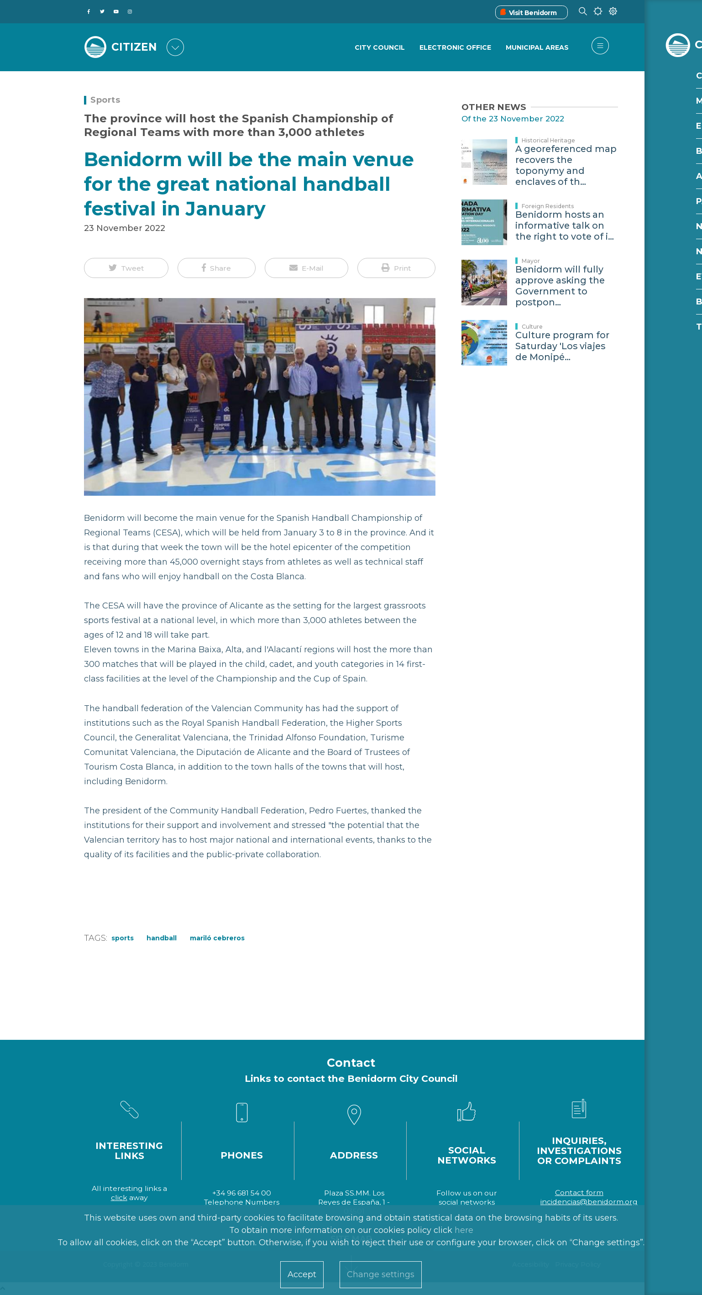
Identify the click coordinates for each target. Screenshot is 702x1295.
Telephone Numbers (241, 1202)
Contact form (579, 1192)
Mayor (531, 260)
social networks (467, 1202)
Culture (532, 326)
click (119, 1197)
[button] (126, 268)
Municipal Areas (537, 48)
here (464, 1230)
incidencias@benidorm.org (589, 1201)
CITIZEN (135, 46)
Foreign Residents (548, 206)
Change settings (380, 1274)
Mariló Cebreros (217, 938)
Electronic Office (455, 48)
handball (162, 938)
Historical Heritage (548, 140)
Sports (105, 100)
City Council (379, 48)
